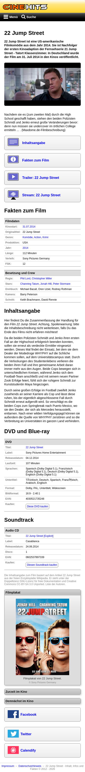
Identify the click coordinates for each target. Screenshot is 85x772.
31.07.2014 (29, 226)
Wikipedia (42, 578)
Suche (31, 17)
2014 (25, 247)
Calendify (28, 750)
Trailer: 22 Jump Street (40, 178)
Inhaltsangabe (33, 143)
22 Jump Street (34, 447)
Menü (13, 17)
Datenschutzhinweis (30, 766)
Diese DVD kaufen (37, 506)
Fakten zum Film (35, 160)
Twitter (26, 734)
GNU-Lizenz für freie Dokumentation (40, 581)
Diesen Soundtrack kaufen (42, 564)
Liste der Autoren (55, 584)
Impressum (7, 766)
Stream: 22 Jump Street (41, 195)
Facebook (29, 714)
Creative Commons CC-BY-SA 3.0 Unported (40, 583)
